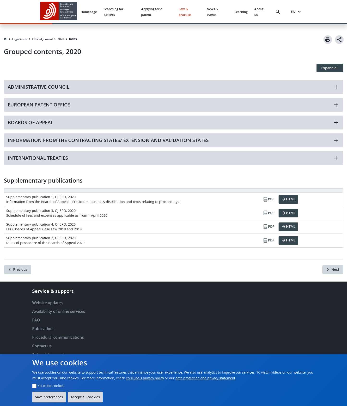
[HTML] (288, 199)
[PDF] (268, 199)
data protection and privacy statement (205, 378)
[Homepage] (5, 39)
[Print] (327, 39)
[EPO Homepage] (58, 12)
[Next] (332, 269)
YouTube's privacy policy (145, 378)
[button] (173, 87)
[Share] (339, 39)
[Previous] (17, 269)
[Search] (278, 12)
